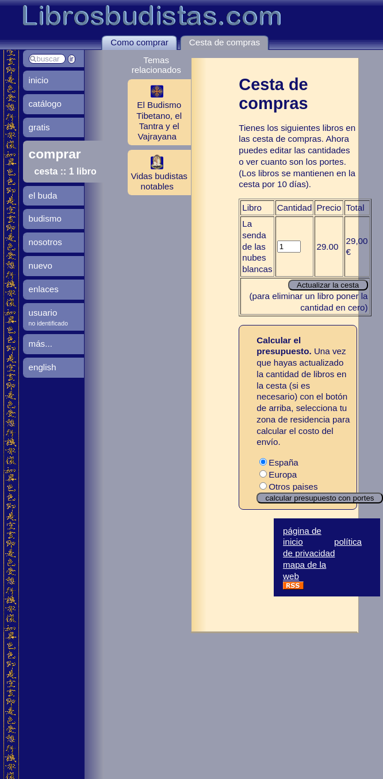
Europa (278, 474)
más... (40, 343)
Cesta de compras (224, 42)
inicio (39, 80)
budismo (45, 218)
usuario (43, 312)
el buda (43, 195)
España (278, 462)
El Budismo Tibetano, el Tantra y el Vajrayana (155, 112)
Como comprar (139, 42)
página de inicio (302, 536)
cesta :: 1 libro (66, 171)
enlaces (44, 289)
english (42, 367)
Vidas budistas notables (157, 172)
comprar (55, 153)
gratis (39, 127)
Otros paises (288, 486)
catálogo (45, 103)
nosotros (45, 242)
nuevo (40, 265)
